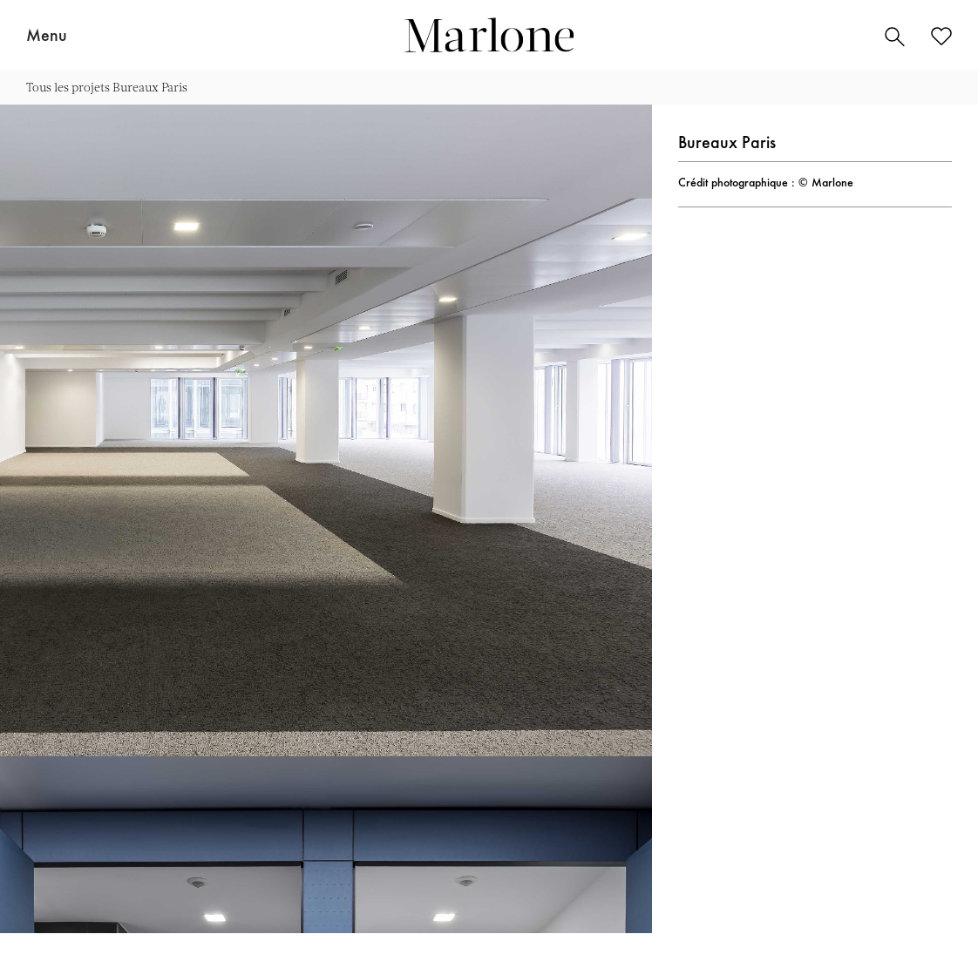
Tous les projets (68, 86)
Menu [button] (46, 36)
